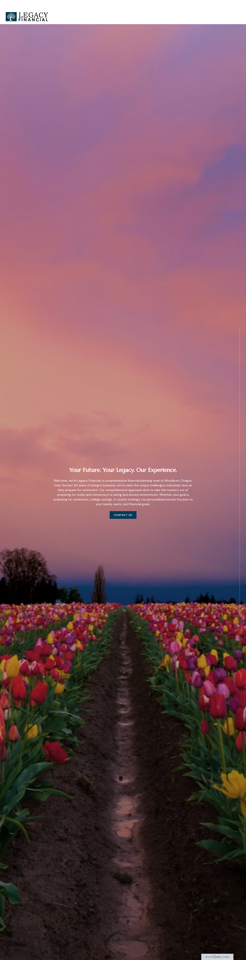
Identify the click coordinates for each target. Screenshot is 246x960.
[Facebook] (240, 624)
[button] (145, 7)
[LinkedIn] (239, 630)
